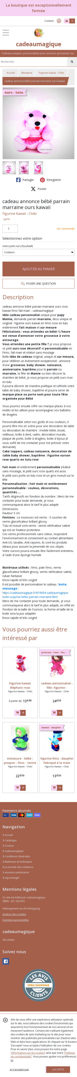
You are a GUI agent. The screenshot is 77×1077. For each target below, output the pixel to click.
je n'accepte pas (19, 1069)
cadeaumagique (13, 851)
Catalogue (9, 840)
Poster (38, 188)
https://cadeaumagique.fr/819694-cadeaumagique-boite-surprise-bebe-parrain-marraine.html (35, 595)
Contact (49, 21)
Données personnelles (15, 920)
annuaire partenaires (15, 872)
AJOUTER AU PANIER (39, 269)
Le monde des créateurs (17, 867)
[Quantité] (10, 229)
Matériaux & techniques (17, 861)
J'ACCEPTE (58, 1069)
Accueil (11, 73)
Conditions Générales (16, 856)
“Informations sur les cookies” (28, 1053)
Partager (25, 179)
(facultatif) (17, 246)
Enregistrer (50, 179)
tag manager (11, 877)
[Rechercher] (72, 62)
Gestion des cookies (14, 914)
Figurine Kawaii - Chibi (51, 73)
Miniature (26, 73)
